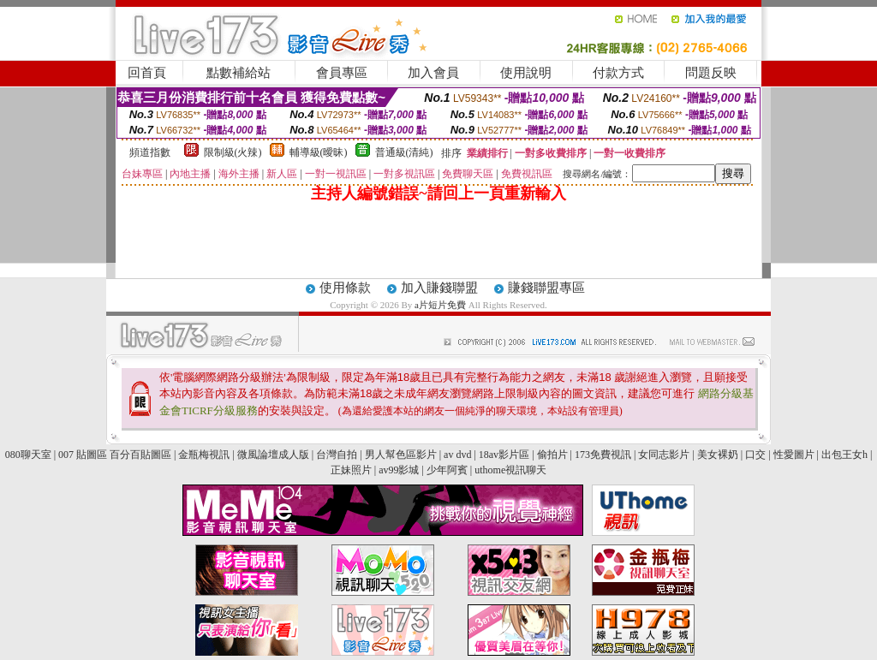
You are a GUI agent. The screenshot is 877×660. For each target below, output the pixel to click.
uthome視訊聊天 (510, 470)
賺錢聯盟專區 (546, 287)
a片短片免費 (441, 305)
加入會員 (433, 73)
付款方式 (618, 73)
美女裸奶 (717, 455)
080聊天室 (29, 455)
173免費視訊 (603, 455)
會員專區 (341, 73)
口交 (755, 455)
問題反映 (711, 73)
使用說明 (526, 73)
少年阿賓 (447, 470)
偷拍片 (552, 455)
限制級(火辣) (233, 152)
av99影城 (399, 470)
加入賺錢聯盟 (439, 287)
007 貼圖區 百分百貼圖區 (114, 455)
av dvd (457, 455)
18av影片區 (504, 455)
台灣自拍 (336, 455)
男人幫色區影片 (401, 455)
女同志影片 (663, 455)
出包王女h (844, 455)
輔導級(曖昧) (318, 152)
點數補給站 (238, 73)
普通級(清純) (404, 152)
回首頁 (147, 73)
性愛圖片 (793, 455)
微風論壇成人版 (273, 455)
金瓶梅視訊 (204, 455)
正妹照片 (351, 470)
